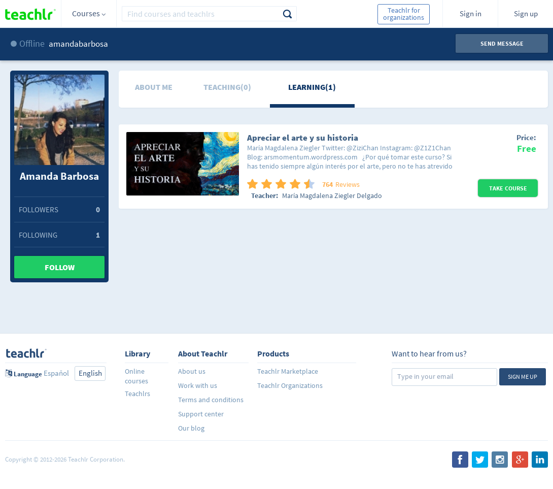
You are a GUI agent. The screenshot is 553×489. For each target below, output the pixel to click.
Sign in (470, 13)
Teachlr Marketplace (287, 371)
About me (153, 87)
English (90, 373)
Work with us (197, 385)
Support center (201, 413)
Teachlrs (137, 393)
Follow (60, 267)
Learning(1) (312, 87)
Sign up (526, 13)
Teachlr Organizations (290, 385)
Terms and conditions (211, 399)
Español (56, 373)
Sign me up (522, 376)
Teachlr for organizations (403, 14)
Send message (502, 43)
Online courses (136, 376)
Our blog (191, 428)
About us (191, 371)
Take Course (508, 188)
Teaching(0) (227, 87)
